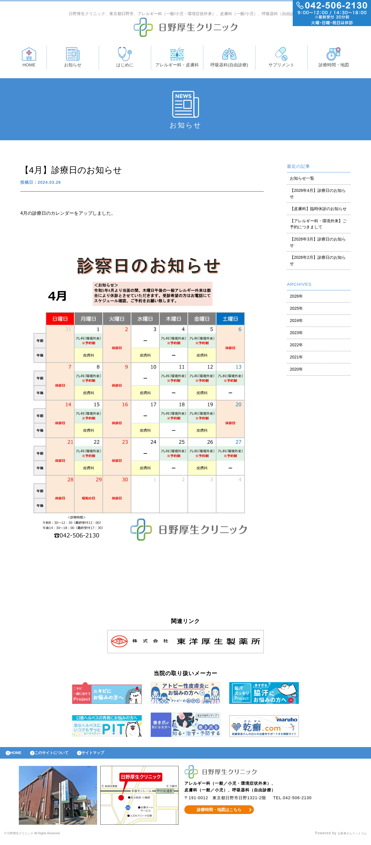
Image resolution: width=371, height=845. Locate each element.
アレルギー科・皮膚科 (177, 58)
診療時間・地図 (334, 58)
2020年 (296, 370)
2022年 (296, 346)
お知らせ (72, 58)
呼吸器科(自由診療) (229, 58)
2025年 (296, 309)
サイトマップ (106, 755)
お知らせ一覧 (302, 179)
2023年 (296, 334)
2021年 (296, 358)
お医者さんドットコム (348, 838)
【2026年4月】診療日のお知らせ (318, 195)
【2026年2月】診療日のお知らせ (318, 261)
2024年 (296, 322)
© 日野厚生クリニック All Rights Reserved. (42, 838)
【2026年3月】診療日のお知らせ (318, 243)
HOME (29, 58)
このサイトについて (59, 755)
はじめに (125, 58)
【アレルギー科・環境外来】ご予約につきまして (318, 225)
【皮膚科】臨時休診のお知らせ (318, 210)
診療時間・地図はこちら (219, 814)
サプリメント (281, 58)
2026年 (296, 297)
